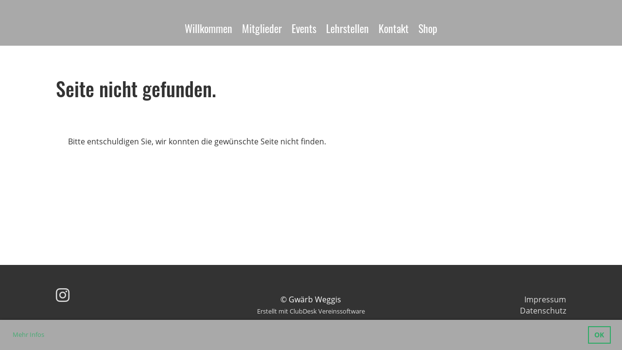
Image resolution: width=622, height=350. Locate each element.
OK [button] (599, 334)
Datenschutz (543, 310)
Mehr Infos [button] (28, 334)
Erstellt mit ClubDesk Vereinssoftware (311, 311)
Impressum (545, 299)
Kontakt (394, 28)
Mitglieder (262, 28)
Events (304, 28)
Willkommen (208, 28)
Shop (427, 28)
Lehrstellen (347, 28)
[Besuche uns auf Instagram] (62, 294)
